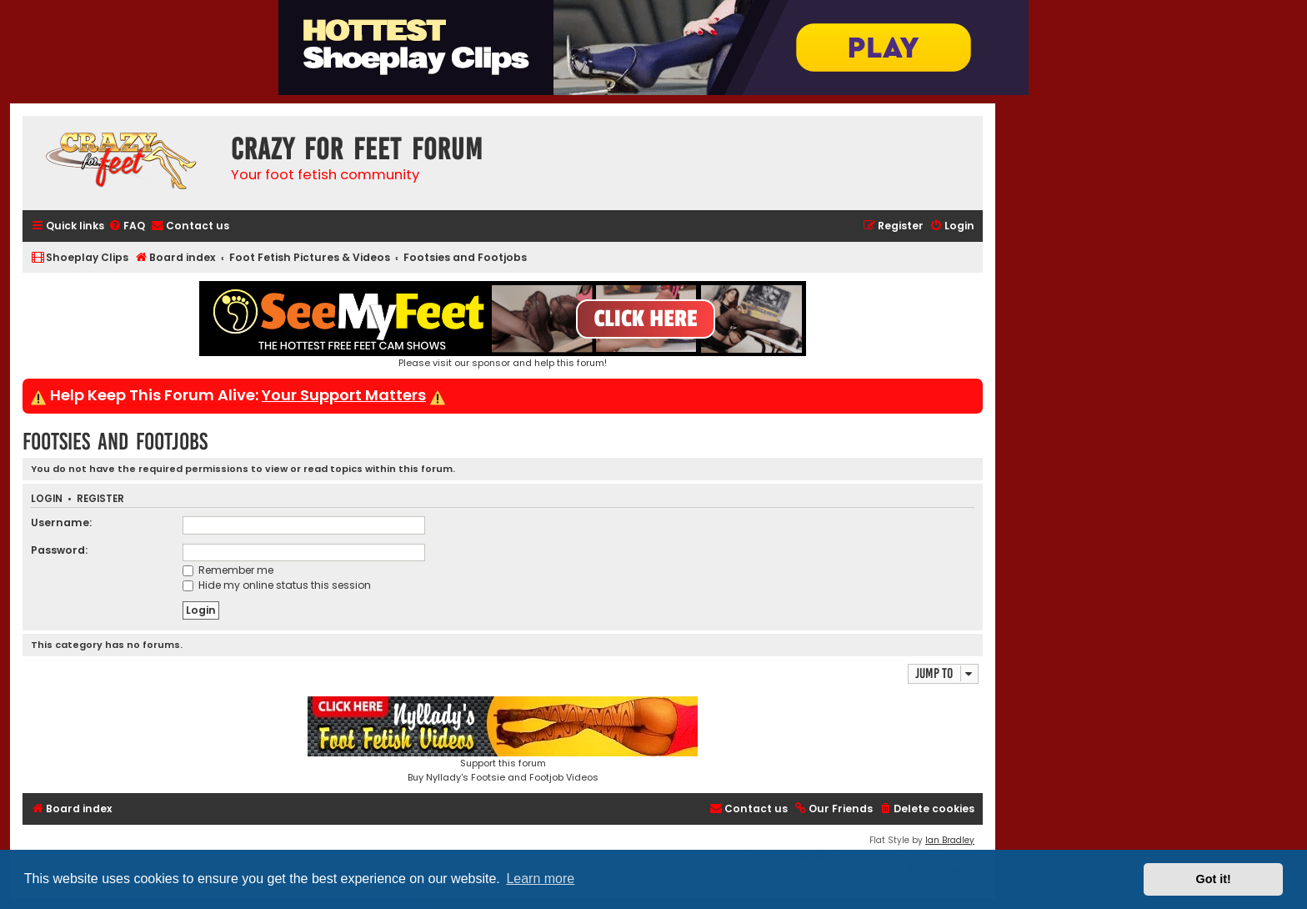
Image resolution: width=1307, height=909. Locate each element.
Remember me (228, 570)
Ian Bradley (949, 840)
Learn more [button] (540, 878)
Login (47, 499)
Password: (59, 550)
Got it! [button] (1213, 879)
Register (100, 499)
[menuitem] (126, 226)
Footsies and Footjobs (115, 441)
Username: (61, 522)
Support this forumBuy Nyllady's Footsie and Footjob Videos (503, 740)
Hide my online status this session (277, 585)
